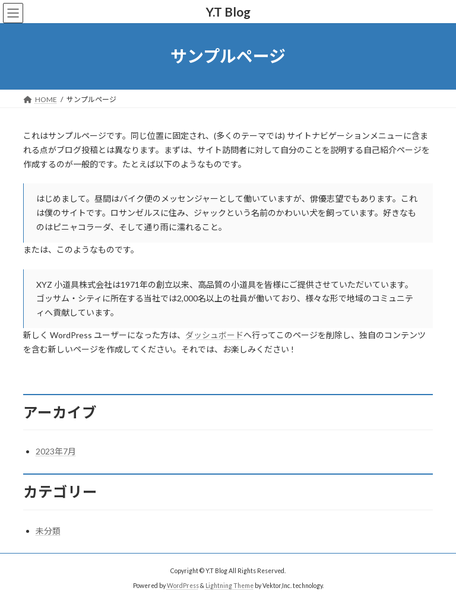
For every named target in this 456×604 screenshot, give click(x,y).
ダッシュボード (214, 335)
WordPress (183, 585)
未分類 (48, 531)
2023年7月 (56, 451)
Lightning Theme (229, 585)
